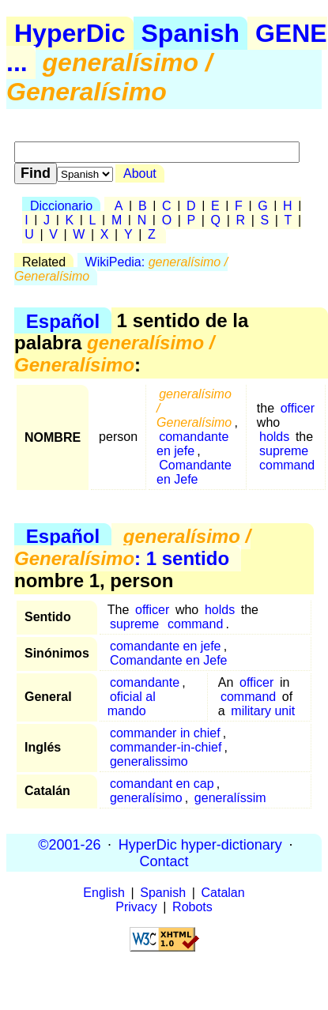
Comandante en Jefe (194, 472)
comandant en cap (162, 783)
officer (298, 408)
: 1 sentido (132, 547)
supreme (283, 451)
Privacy (135, 907)
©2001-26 (69, 844)
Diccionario (61, 206)
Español (63, 320)
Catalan (223, 892)
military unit (263, 711)
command (287, 465)
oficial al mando (131, 704)
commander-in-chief (165, 747)
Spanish (190, 33)
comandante (144, 682)
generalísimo (146, 798)
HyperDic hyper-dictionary (200, 844)
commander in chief (165, 733)
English (103, 892)
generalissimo (149, 761)
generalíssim (230, 798)
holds (274, 436)
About (139, 173)
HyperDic (70, 33)
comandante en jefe (192, 444)
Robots (192, 907)
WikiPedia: (121, 269)
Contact (163, 861)
